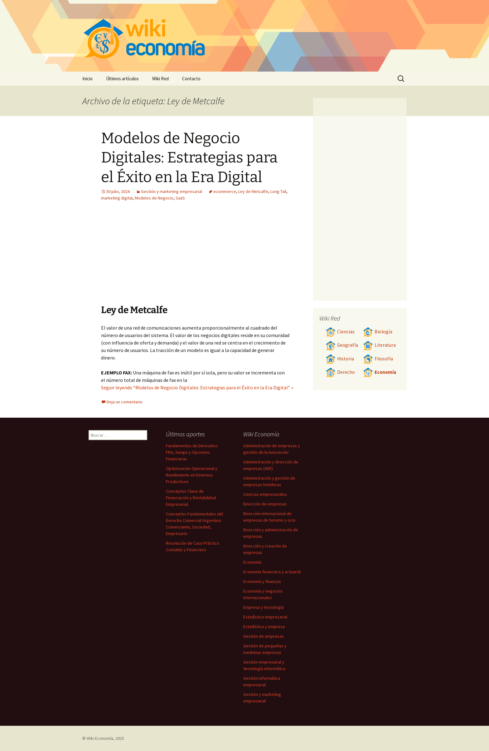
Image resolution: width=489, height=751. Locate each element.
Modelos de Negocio (154, 198)
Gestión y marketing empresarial (171, 191)
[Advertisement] (156, 257)
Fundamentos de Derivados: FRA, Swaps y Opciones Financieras (192, 452)
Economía (379, 372)
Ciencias (340, 332)
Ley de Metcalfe (253, 191)
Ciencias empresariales (265, 494)
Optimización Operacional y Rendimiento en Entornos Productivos (191, 475)
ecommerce (224, 191)
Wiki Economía (100, 738)
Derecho (340, 372)
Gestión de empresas (263, 636)
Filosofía (378, 359)
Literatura (379, 345)
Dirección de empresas (265, 504)
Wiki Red (160, 79)
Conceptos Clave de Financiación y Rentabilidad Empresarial (191, 497)
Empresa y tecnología (263, 607)
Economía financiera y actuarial (272, 572)
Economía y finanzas (262, 581)
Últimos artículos (122, 79)
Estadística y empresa (264, 626)
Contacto (191, 79)
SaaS (180, 198)
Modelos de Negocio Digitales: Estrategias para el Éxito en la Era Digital (189, 157)
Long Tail (278, 191)
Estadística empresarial (265, 617)
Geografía (342, 345)
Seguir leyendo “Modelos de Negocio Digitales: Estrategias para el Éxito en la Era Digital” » (197, 387)
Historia (340, 359)
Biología (377, 332)
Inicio (87, 79)
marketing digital (117, 198)
